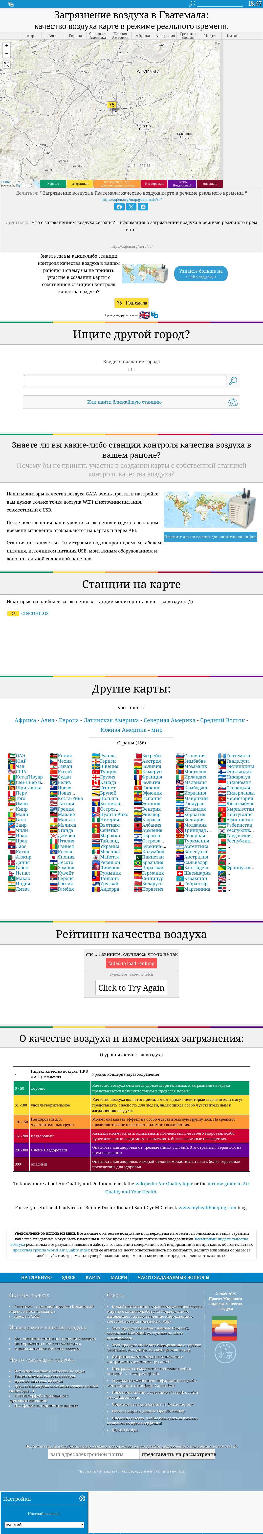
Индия (18, 883)
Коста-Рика (66, 798)
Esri (19, 185)
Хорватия (190, 814)
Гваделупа (234, 761)
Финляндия (235, 772)
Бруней (104, 793)
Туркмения (192, 841)
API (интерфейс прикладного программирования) (38, 1398)
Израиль (147, 836)
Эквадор (147, 814)
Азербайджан (233, 854)
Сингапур (148, 878)
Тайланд (105, 841)
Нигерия (105, 819)
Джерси (62, 836)
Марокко (106, 836)
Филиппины (236, 766)
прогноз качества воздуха (38, 1380)
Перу (17, 793)
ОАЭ (16, 755)
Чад (15, 766)
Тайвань (105, 878)
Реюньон (106, 862)
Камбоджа (191, 788)
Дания (18, 862)
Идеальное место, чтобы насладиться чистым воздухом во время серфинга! (152, 1420)
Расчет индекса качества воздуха (45, 1375)
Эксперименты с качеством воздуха (47, 1343)
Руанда (104, 755)
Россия (61, 883)
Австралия (192, 857)
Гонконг (147, 788)
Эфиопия (148, 793)
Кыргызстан (236, 809)
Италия (61, 841)
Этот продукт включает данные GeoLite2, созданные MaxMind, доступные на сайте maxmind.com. (148, 1333)
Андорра (105, 889)
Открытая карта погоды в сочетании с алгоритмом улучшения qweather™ (145, 1359)
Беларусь (148, 883)
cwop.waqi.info (145, 1373)
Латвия (61, 803)
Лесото (61, 862)
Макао (18, 878)
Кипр (17, 809)
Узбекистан (235, 825)
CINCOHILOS (28, 613)
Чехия (60, 761)
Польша (105, 798)
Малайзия (191, 782)
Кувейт (61, 873)
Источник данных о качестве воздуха (49, 1371)
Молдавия (191, 825)
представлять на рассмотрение (178, 1454)
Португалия (235, 814)
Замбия (61, 867)
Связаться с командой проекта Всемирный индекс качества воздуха (51, 1309)
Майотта (106, 857)
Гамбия (61, 889)
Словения (191, 755)
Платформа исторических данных (46, 1405)
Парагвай (148, 867)
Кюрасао (147, 819)
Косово (61, 852)
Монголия (191, 772)
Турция (104, 772)
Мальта (62, 819)
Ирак (17, 836)
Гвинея (61, 846)
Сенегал (105, 830)
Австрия (147, 761)
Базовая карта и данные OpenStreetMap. (148, 1411)
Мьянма (62, 825)
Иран (17, 841)
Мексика (106, 852)
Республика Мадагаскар (235, 843)
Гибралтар (192, 883)
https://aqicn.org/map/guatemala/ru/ (132, 199)
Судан (60, 777)
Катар (18, 852)
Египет (104, 788)
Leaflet (6, 182)
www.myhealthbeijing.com (207, 1207)
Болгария (190, 819)
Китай (60, 772)
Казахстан (191, 878)
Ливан (60, 766)
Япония (62, 857)
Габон (17, 867)
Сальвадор (192, 862)
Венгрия (147, 809)
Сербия (61, 878)
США (16, 772)
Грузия (103, 777)
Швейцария (193, 873)
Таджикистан (233, 849)
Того (16, 798)
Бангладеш (192, 867)
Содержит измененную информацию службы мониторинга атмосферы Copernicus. (152, 1383)
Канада (104, 782)
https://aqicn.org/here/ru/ (131, 246)
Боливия (147, 766)
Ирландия (191, 777)
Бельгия (147, 782)
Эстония (147, 803)
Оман (17, 803)
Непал (18, 873)
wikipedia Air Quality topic (164, 1183)
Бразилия (148, 862)
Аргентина (192, 846)
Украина (105, 846)
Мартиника (193, 889)
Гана (16, 819)
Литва (18, 889)
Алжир (19, 857)
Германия (149, 873)
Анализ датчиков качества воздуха (47, 1348)
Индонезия (234, 782)
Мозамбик (191, 766)
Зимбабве (191, 761)
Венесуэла (191, 852)
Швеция (105, 766)
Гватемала (234, 755)
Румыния (106, 873)
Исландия (191, 809)
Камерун (148, 772)
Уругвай (105, 883)
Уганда (61, 830)
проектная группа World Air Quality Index (52, 1250)
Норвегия (148, 889)
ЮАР (16, 761)
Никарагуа (234, 777)
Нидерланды (236, 793)
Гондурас (190, 803)
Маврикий (192, 798)
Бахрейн (147, 755)
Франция (148, 777)
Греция (61, 809)
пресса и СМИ (27, 1316)
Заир (17, 825)
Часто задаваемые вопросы (42, 1360)
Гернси (104, 761)
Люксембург (236, 803)
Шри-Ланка (24, 788)
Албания (147, 825)
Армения (148, 830)
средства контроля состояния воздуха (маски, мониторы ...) (54, 1388)
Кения (60, 755)
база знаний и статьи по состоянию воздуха (55, 1338)
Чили (17, 830)
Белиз (60, 782)
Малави (62, 814)
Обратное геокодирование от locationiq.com (153, 1404)
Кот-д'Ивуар (25, 777)
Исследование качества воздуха (47, 1327)
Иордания (191, 793)
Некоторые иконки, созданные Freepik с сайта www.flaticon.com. (152, 1395)
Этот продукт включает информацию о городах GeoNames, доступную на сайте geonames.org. (154, 1347)
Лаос (16, 846)
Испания (148, 798)
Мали (17, 814)
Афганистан (235, 819)
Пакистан (149, 857)
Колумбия (149, 852)
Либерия (105, 867)
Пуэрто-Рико (110, 814)
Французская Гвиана (237, 870)
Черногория (235, 798)
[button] (6, 46)
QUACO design (125, 1429)
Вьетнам (106, 825)
